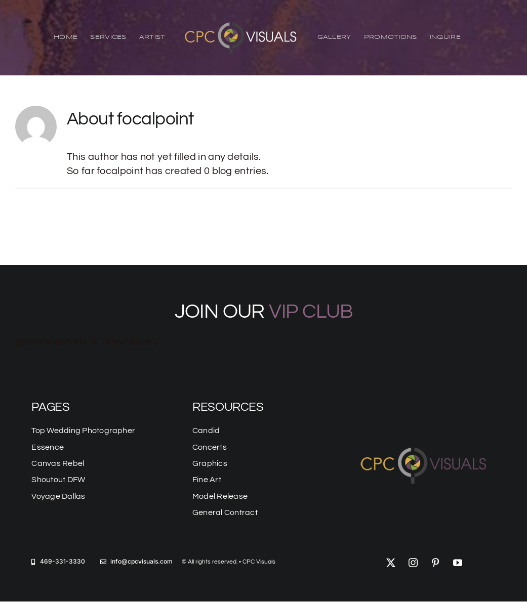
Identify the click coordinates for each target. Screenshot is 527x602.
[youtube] (457, 562)
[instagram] (413, 562)
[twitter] (390, 562)
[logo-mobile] (424, 445)
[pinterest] (435, 562)
